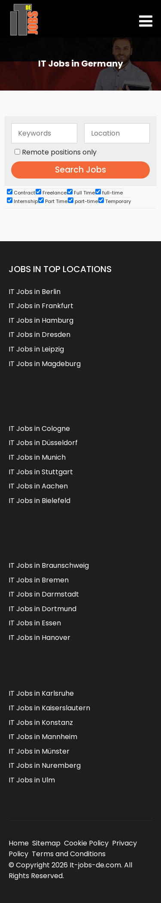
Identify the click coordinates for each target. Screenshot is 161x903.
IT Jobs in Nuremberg (45, 765)
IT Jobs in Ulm (32, 780)
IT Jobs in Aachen (38, 486)
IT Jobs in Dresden (39, 334)
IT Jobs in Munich (37, 457)
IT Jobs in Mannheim (43, 737)
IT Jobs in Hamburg (41, 320)
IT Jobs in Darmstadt (44, 594)
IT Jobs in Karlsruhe (41, 693)
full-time (109, 192)
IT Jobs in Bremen (39, 580)
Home (19, 843)
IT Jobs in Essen (35, 623)
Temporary (114, 201)
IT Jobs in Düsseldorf (43, 443)
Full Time (81, 192)
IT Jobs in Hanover (39, 637)
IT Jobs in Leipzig (36, 349)
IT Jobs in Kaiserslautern (49, 708)
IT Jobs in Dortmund (42, 609)
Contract (21, 192)
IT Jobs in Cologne (39, 428)
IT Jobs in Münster (39, 751)
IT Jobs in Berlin (35, 292)
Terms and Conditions (69, 854)
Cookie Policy (86, 843)
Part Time (52, 201)
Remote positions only (59, 152)
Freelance (51, 192)
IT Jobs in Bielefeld (39, 501)
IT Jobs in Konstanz (41, 722)
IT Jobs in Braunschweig (49, 565)
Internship (22, 201)
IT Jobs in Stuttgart (41, 472)
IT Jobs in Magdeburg (45, 364)
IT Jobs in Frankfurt (41, 306)
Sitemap (46, 843)
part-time (83, 201)
